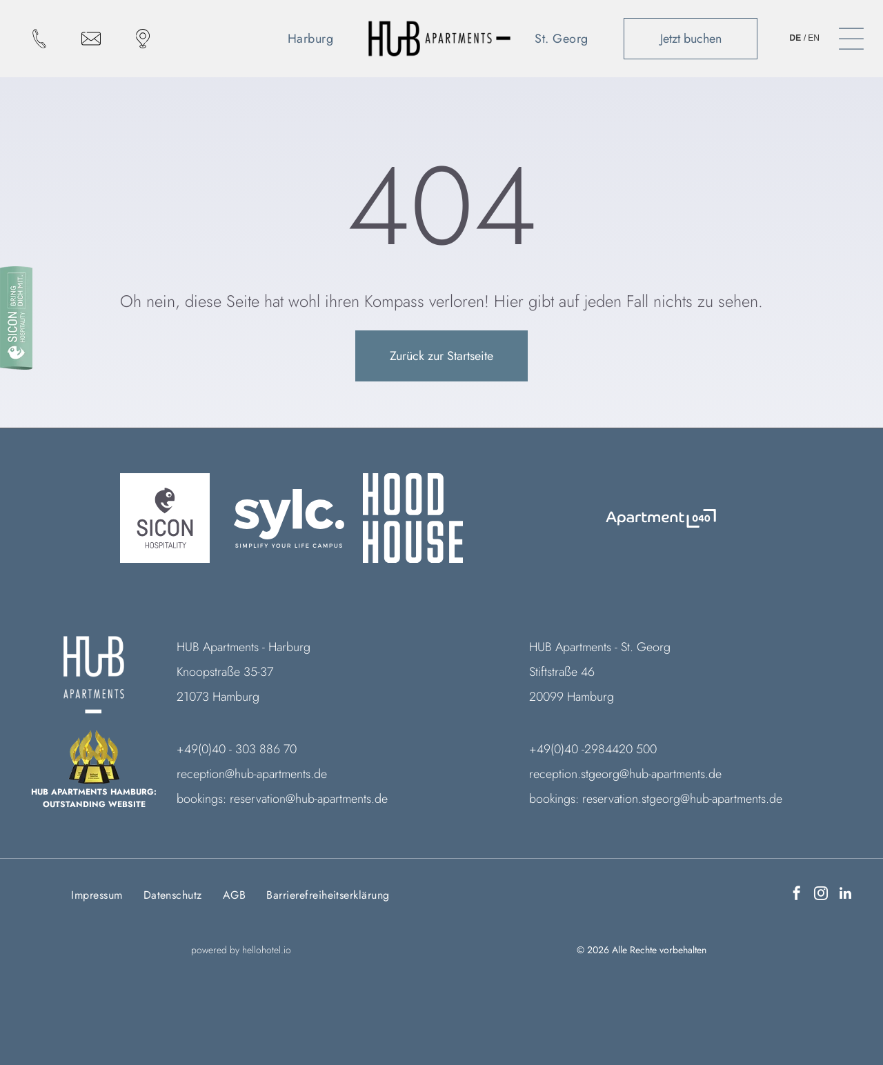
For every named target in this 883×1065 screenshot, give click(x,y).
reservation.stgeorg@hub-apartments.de (682, 799)
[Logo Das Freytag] (661, 518)
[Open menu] (851, 38)
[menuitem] (316, 38)
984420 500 (624, 749)
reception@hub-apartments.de (252, 774)
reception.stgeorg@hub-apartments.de (625, 774)
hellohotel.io (266, 950)
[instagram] (821, 895)
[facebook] (796, 895)
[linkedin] (845, 895)
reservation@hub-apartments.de (309, 799)
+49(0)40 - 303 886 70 (237, 749)
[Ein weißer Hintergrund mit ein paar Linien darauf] (537, 518)
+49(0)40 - (556, 749)
